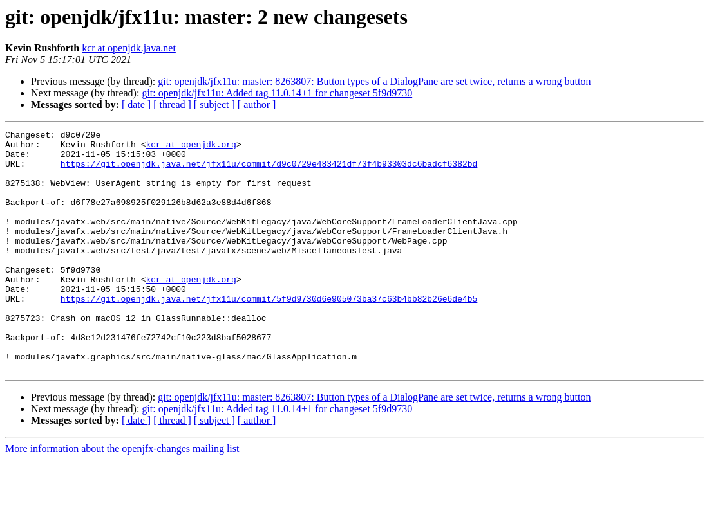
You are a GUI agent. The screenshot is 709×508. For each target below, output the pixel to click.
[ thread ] (172, 104)
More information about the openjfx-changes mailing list (122, 496)
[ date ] (136, 104)
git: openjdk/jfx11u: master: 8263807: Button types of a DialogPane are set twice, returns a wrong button (374, 81)
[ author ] (257, 104)
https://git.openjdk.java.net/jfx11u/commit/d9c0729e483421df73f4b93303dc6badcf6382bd (269, 171)
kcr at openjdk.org (191, 148)
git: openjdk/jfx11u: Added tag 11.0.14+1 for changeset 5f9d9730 (277, 92)
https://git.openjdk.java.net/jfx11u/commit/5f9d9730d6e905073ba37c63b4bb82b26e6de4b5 (269, 333)
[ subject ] (214, 104)
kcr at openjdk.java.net (129, 47)
